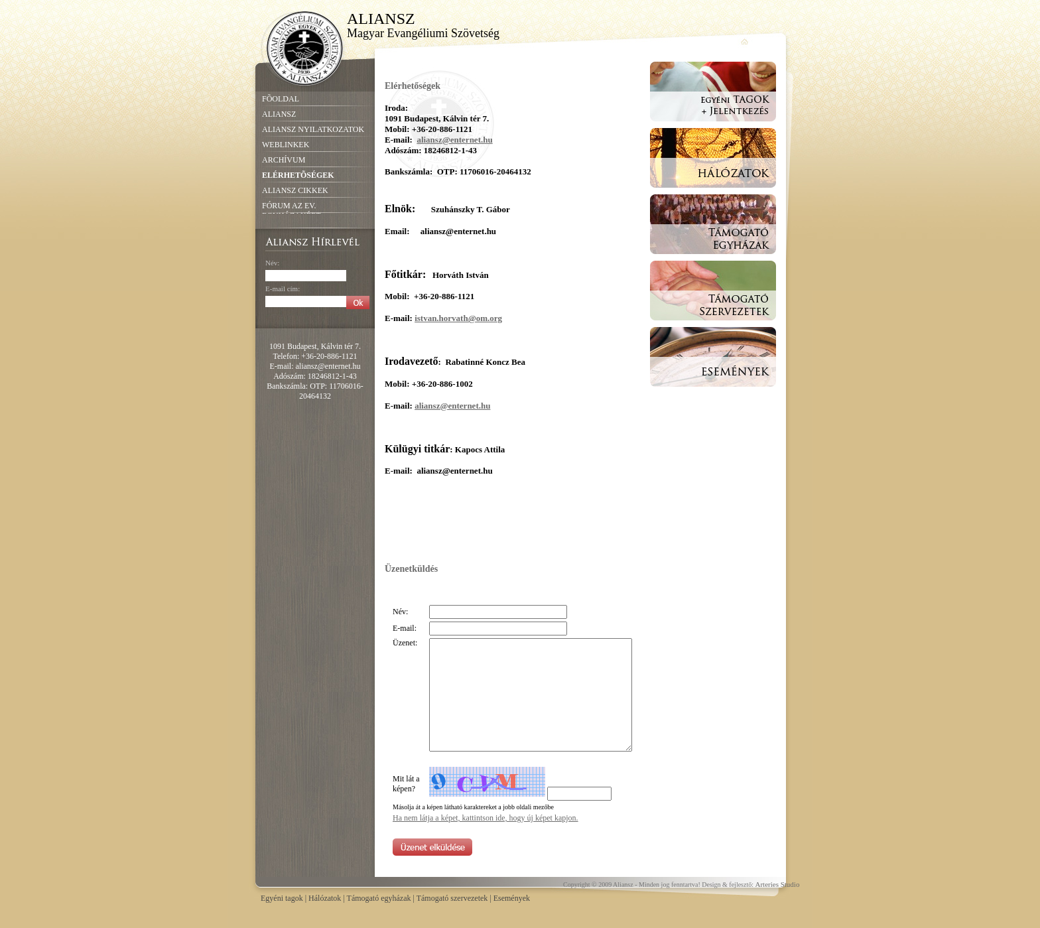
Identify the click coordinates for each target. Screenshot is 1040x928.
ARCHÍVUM (283, 160)
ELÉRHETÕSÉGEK (298, 175)
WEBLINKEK (285, 144)
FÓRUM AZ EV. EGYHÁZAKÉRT (291, 210)
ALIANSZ (380, 18)
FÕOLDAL (280, 98)
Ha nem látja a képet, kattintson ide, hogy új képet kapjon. (485, 818)
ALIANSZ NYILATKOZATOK (313, 129)
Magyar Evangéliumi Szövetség (423, 33)
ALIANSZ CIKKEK (295, 190)
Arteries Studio (777, 884)
